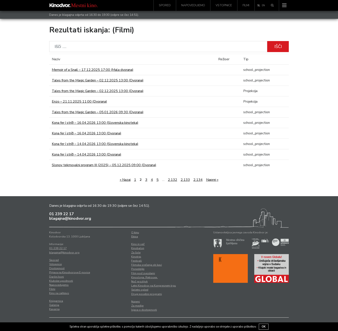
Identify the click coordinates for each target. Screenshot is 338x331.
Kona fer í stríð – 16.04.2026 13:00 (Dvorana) (86, 133)
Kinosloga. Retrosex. (144, 277)
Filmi (246, 5)
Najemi (135, 302)
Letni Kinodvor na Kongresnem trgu (153, 286)
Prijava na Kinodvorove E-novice (69, 272)
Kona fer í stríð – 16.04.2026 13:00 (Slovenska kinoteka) (95, 122)
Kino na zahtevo (59, 293)
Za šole (136, 253)
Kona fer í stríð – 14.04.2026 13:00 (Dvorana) (86, 154)
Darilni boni (56, 277)
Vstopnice (224, 5)
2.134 (198, 179)
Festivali (136, 261)
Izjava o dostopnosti (144, 310)
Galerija (54, 305)
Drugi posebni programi (146, 294)
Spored (165, 5)
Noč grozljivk (139, 281)
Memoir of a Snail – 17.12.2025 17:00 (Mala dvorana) (92, 69)
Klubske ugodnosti (61, 281)
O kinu (135, 232)
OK (264, 327)
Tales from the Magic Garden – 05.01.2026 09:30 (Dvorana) (98, 112)
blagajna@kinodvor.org (70, 218)
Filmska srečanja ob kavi (146, 265)
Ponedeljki (137, 269)
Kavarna (54, 309)
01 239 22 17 (61, 213)
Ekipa (134, 237)
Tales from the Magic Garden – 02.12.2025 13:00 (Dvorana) (98, 80)
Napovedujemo (193, 5)
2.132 (172, 179)
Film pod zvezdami (143, 273)
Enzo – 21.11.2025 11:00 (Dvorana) (79, 101)
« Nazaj (125, 179)
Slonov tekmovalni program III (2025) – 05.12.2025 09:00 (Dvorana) (104, 165)
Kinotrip (136, 257)
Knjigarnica (56, 301)
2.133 (185, 179)
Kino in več (138, 244)
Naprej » (212, 179)
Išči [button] (278, 46)
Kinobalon (137, 248)
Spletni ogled (139, 290)
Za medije (137, 306)
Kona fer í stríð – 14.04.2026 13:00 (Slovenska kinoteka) (95, 144)
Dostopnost (57, 268)
